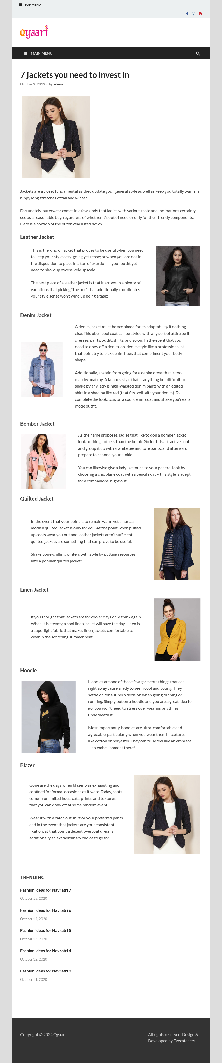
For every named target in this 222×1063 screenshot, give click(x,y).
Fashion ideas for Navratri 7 (45, 889)
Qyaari (59, 1034)
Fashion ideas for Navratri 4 (45, 950)
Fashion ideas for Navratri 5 (45, 930)
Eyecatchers (184, 1040)
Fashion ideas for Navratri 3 (45, 970)
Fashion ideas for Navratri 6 (45, 910)
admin (58, 84)
